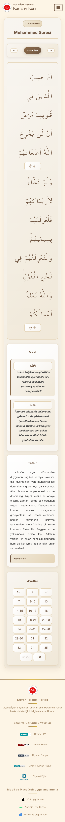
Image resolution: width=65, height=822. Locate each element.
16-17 (32, 611)
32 (46, 638)
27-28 (46, 629)
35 (46, 648)
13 (46, 601)
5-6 (46, 592)
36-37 (26, 657)
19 (19, 620)
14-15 (19, 611)
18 (46, 611)
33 (19, 648)
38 (39, 657)
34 (32, 648)
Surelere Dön (32, 24)
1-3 (19, 592)
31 (32, 638)
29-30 (19, 638)
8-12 (32, 601)
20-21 (32, 620)
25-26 (32, 629)
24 (19, 629)
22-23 (46, 620)
